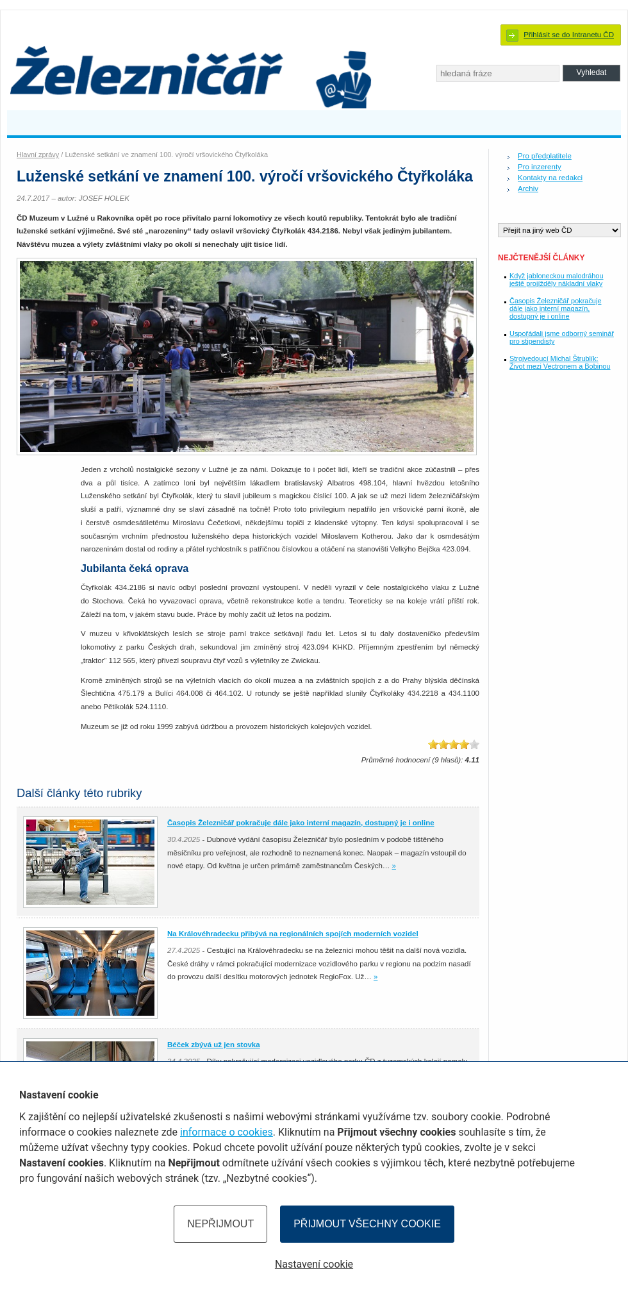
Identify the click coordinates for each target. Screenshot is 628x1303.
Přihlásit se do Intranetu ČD (569, 34)
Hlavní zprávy (38, 154)
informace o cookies (226, 1132)
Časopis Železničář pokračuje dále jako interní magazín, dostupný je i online (555, 308)
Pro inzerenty (539, 167)
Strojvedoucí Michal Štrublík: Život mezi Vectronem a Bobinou (559, 362)
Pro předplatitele (545, 156)
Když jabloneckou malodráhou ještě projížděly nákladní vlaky (556, 279)
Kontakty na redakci (550, 177)
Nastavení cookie (314, 1264)
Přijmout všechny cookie (367, 1223)
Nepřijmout (220, 1223)
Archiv (528, 188)
